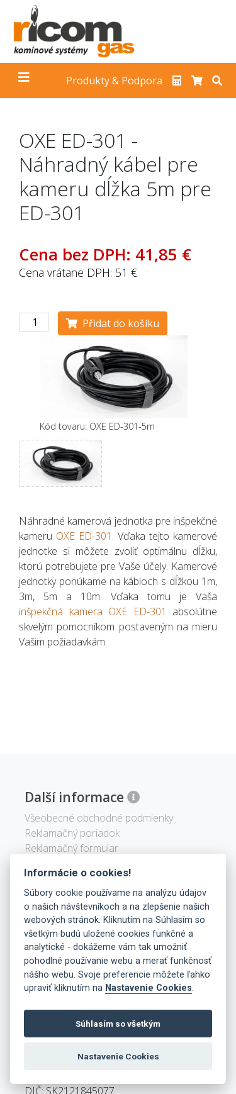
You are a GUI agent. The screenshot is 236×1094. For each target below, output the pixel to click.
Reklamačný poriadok (72, 833)
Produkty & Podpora (114, 80)
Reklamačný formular (71, 848)
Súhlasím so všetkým (118, 1024)
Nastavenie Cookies (148, 988)
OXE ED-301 (84, 536)
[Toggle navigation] (24, 80)
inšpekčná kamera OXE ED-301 (93, 611)
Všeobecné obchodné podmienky (99, 818)
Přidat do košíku (112, 323)
